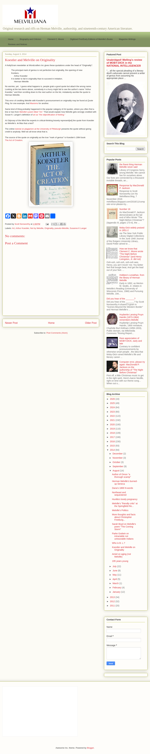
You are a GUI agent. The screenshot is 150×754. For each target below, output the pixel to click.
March (115, 583)
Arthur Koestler (22, 228)
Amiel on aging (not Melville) (121, 555)
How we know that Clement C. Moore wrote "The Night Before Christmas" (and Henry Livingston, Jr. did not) (131, 253)
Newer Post (11, 323)
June (115, 570)
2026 (112, 399)
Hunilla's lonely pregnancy (124, 499)
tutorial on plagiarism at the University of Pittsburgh (38, 129)
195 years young (120, 561)
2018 (112, 433)
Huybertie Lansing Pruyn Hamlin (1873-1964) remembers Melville (131, 317)
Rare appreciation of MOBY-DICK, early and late (131, 341)
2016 (112, 441)
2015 (112, 445)
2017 (112, 437)
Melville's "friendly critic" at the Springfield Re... (125, 504)
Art (13, 228)
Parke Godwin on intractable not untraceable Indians (122, 536)
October (116, 462)
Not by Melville (36, 228)
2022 (112, 416)
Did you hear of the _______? (121, 298)
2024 (112, 407)
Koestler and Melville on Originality (123, 548)
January (116, 592)
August (116, 470)
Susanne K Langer (78, 228)
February (117, 587)
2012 (112, 601)
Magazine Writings (127, 39)
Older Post (91, 323)
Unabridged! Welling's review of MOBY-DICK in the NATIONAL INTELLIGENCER (124, 62)
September (118, 466)
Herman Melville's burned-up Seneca (124, 482)
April (115, 579)
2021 (112, 420)
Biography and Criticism (30, 39)
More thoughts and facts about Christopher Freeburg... (123, 517)
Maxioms (34, 103)
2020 (112, 424)
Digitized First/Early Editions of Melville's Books (91, 39)
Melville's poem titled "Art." (31, 112)
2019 (112, 428)
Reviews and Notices (17, 44)
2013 (112, 597)
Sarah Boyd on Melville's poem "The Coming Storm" (124, 527)
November (117, 458)
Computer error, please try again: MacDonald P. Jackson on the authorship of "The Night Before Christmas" (132, 367)
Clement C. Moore (55, 39)
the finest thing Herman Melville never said (131, 165)
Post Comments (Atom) (57, 333)
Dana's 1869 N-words (122, 488)
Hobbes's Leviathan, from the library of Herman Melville (132, 278)
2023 (112, 411)
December (117, 453)
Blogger (90, 748)
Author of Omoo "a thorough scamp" (121, 475)
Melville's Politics (120, 510)
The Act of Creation (13, 140)
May (114, 575)
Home (11, 39)
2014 (112, 450)
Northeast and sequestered (119, 493)
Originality (49, 228)
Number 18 (125, 209)
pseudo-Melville (62, 228)
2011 (112, 605)
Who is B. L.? (118, 543)
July (114, 566)
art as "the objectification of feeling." (49, 115)
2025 (112, 403)
